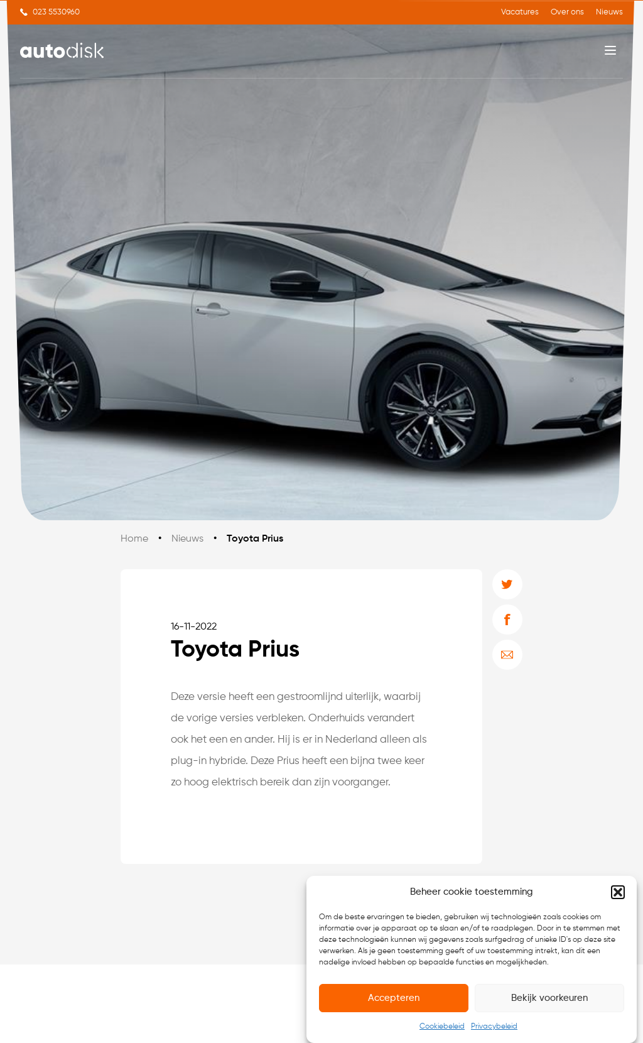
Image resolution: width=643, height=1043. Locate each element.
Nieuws (609, 12)
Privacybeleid (494, 1026)
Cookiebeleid (442, 1026)
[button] (618, 892)
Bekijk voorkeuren (549, 998)
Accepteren (393, 998)
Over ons (567, 12)
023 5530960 (56, 12)
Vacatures (520, 12)
